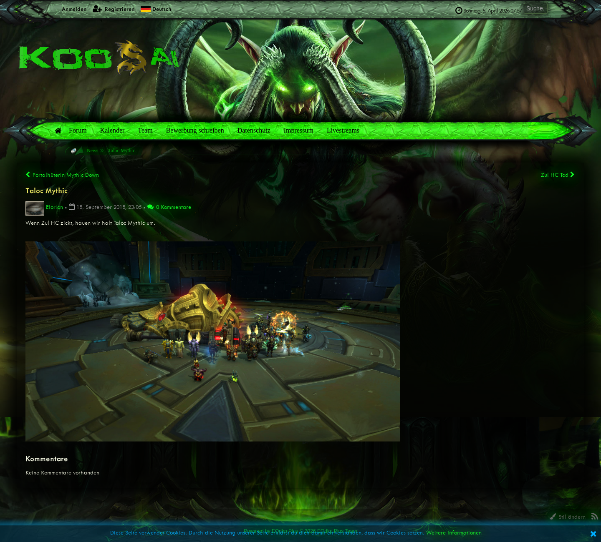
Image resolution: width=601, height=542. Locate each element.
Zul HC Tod (558, 174)
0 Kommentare (169, 207)
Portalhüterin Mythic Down (62, 174)
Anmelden (69, 8)
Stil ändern (568, 516)
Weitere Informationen (454, 532)
